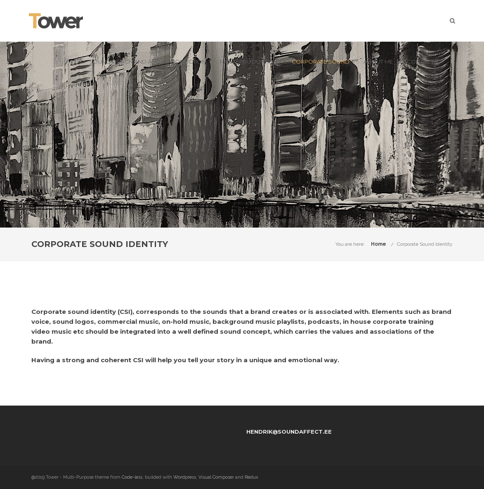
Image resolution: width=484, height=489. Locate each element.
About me (378, 61)
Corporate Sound (320, 61)
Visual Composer (216, 477)
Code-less (132, 477)
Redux (251, 477)
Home (378, 244)
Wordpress (184, 477)
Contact (420, 61)
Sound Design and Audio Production (147, 61)
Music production (249, 61)
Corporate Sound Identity (425, 244)
